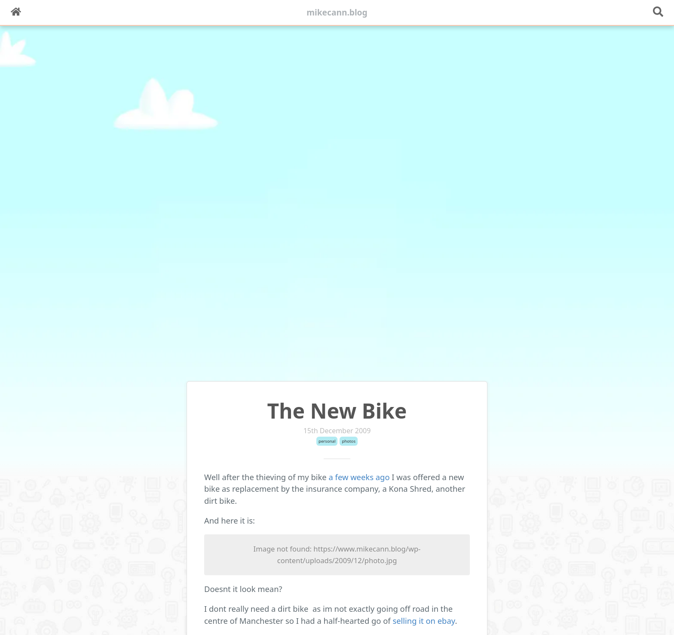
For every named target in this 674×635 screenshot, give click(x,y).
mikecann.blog (337, 12)
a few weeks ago (359, 477)
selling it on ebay (423, 620)
